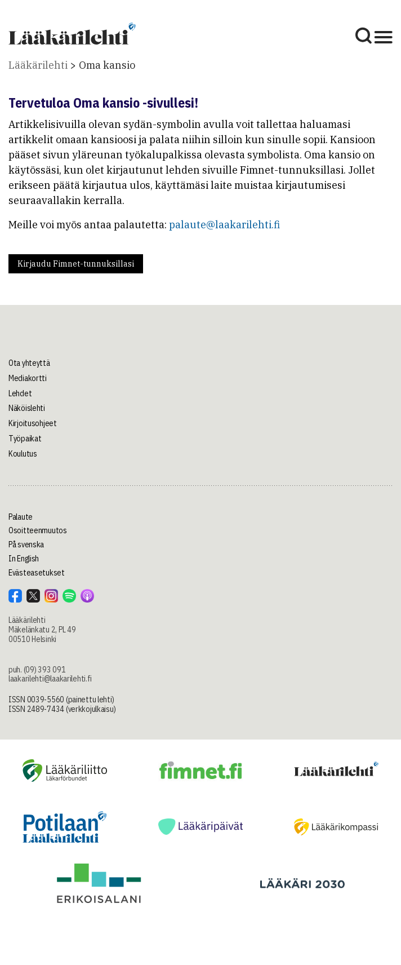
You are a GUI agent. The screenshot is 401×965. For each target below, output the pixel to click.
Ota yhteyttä (29, 363)
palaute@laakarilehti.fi (224, 224)
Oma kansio (107, 65)
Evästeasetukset (36, 573)
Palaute (20, 517)
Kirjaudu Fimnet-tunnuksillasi (75, 264)
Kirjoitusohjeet (32, 423)
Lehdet (20, 393)
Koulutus (22, 454)
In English (23, 559)
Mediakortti (27, 378)
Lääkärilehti (38, 65)
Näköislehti (26, 408)
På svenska (26, 544)
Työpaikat (24, 438)
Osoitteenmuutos (37, 530)
